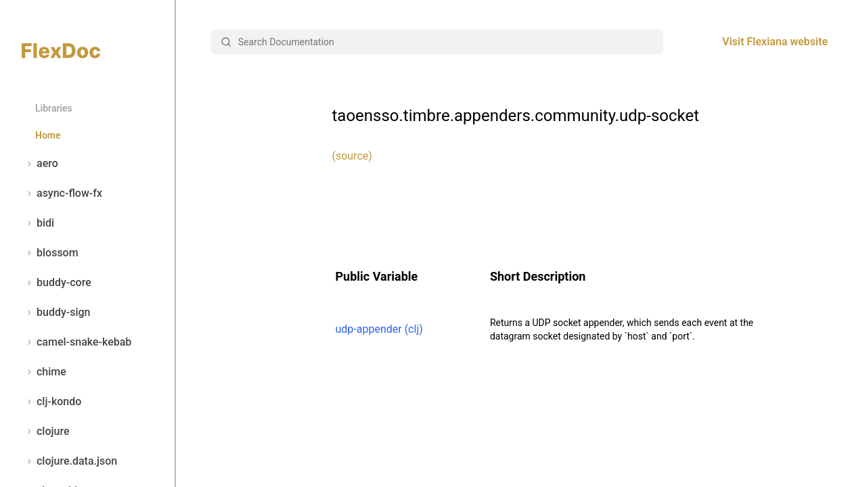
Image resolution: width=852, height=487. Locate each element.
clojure (46, 431)
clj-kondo (51, 402)
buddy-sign (56, 312)
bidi (38, 223)
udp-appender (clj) (379, 329)
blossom (50, 253)
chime (44, 372)
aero (40, 163)
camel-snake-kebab (76, 342)
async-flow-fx (62, 193)
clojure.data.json (69, 461)
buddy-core (56, 282)
